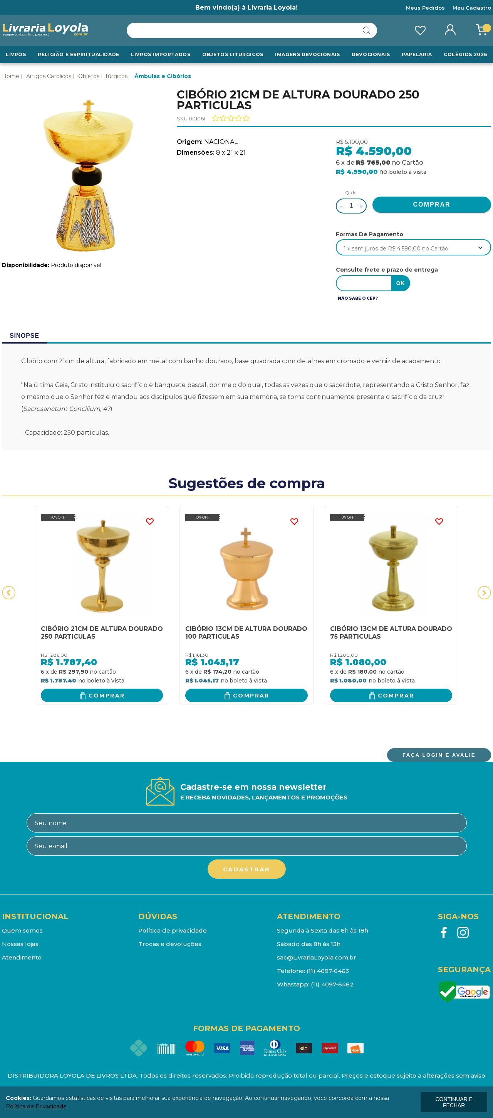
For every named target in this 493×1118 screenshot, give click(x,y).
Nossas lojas (20, 944)
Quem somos (22, 930)
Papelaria (417, 54)
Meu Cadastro (472, 8)
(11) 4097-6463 (328, 970)
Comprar (107, 695)
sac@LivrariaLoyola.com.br (316, 957)
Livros (16, 54)
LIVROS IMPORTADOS (160, 54)
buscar (366, 30)
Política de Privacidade (36, 1106)
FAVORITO (149, 521)
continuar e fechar (453, 1102)
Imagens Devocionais (307, 54)
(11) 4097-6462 (332, 984)
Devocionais (371, 54)
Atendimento (22, 957)
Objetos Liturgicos (232, 54)
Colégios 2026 (465, 54)
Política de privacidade (172, 930)
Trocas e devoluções (169, 944)
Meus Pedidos (425, 8)
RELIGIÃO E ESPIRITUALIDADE (78, 54)
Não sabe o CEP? (358, 298)
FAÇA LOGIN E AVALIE (439, 755)
